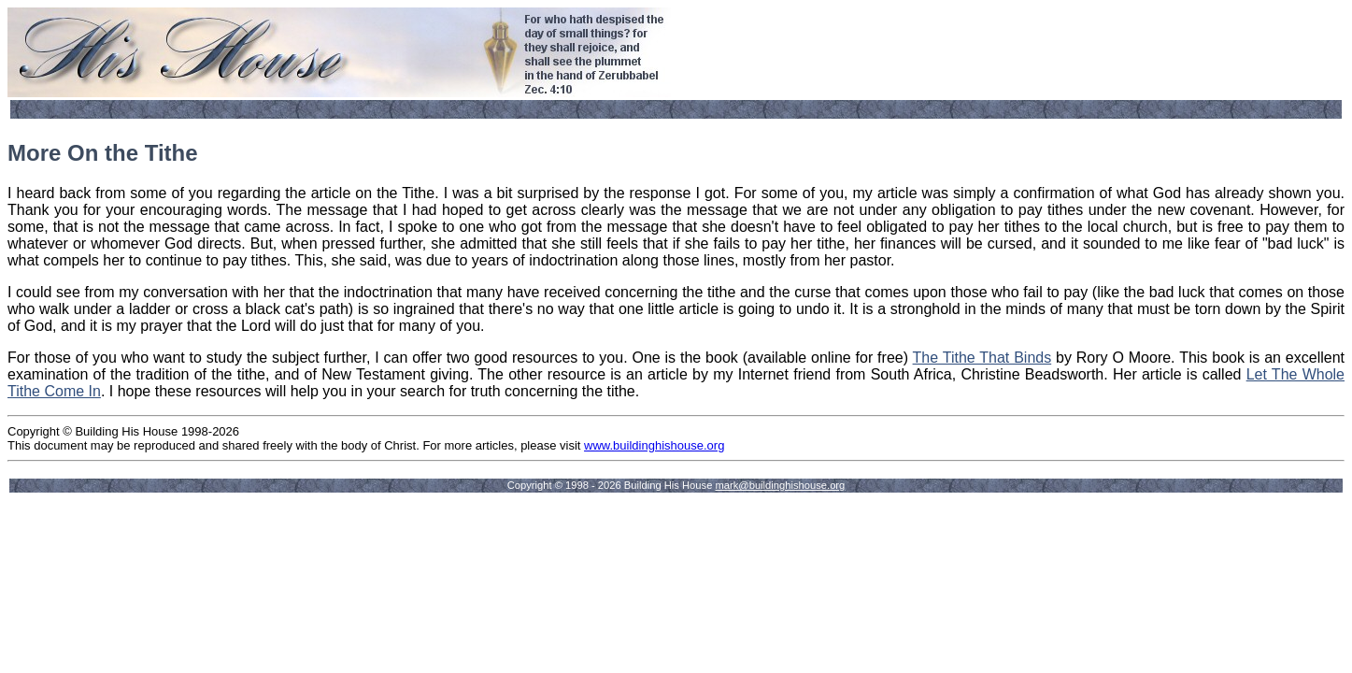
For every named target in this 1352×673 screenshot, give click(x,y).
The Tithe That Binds (982, 357)
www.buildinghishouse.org (654, 445)
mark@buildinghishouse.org (780, 485)
